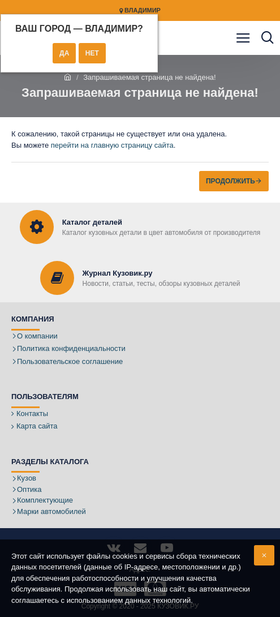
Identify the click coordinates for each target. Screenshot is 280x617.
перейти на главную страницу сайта (112, 145)
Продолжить (230, 181)
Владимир (140, 10)
